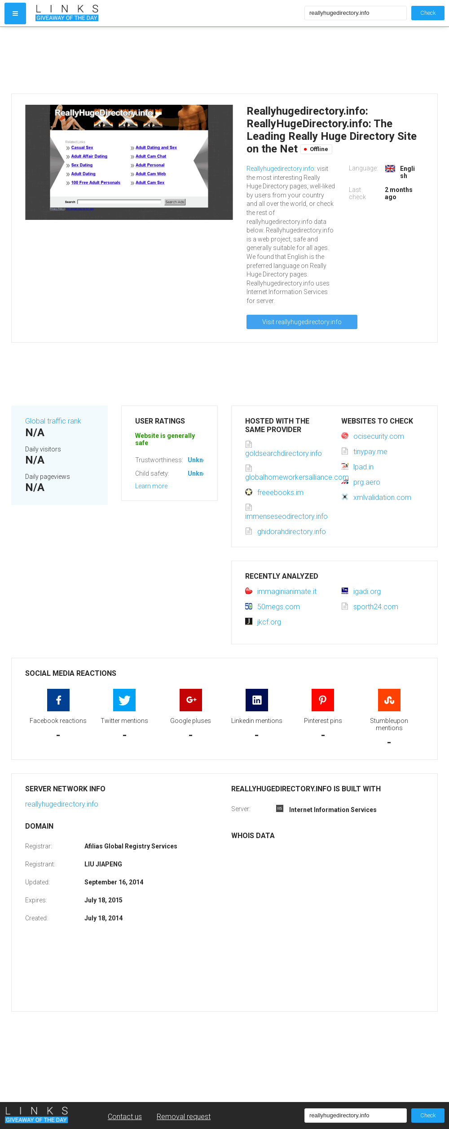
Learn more (151, 486)
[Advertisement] (168, 60)
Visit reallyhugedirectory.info (302, 322)
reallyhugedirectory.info (61, 804)
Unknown (201, 460)
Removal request (184, 1116)
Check (428, 12)
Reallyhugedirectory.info (280, 168)
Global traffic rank (53, 421)
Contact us (125, 1116)
